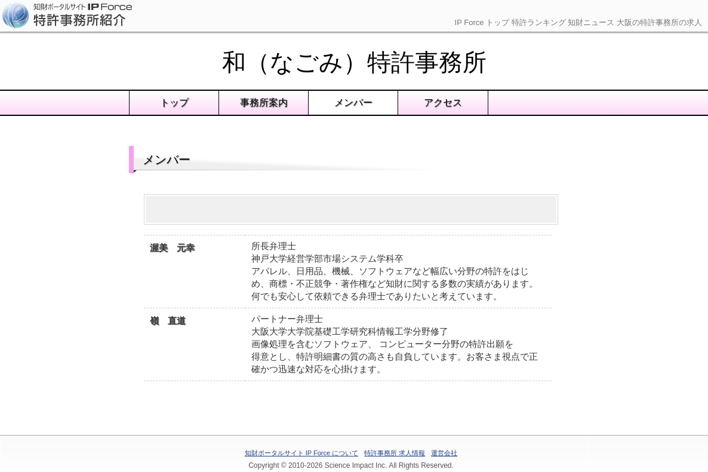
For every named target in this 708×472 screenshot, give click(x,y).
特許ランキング (539, 22)
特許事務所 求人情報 (394, 452)
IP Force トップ (482, 22)
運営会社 (444, 452)
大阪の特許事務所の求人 (659, 22)
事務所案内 (264, 102)
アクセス (443, 102)
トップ (174, 102)
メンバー (353, 102)
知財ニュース (591, 22)
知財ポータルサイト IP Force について (301, 452)
